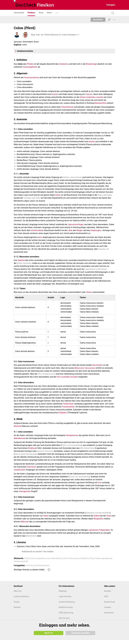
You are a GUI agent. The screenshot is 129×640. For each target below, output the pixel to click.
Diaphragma (96, 230)
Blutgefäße (98, 518)
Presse (17, 602)
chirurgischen (25, 491)
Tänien (89, 292)
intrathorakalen (37, 230)
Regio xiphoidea (105, 195)
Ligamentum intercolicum (96, 269)
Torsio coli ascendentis (79, 476)
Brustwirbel (97, 365)
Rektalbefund (19, 438)
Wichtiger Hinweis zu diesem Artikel (29, 569)
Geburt (97, 516)
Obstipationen (72, 435)
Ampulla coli (103, 249)
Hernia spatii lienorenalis (25, 454)
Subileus (32, 448)
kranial (55, 94)
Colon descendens (54, 558)
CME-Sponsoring (66, 612)
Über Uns (18, 591)
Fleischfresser (67, 107)
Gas (99, 482)
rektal (45, 516)
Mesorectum (31, 536)
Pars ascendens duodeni (67, 377)
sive (40, 237)
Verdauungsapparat (103, 558)
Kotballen (62, 412)
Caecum (89, 94)
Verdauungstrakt (21, 561)
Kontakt (107, 591)
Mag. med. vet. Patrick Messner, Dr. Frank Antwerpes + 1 (55, 35)
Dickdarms (63, 64)
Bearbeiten (98, 19)
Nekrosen (25, 521)
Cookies (107, 607)
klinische (17, 426)
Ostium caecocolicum (72, 177)
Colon (26, 558)
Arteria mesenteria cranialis (91, 97)
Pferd (91, 558)
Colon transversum (71, 558)
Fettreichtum (68, 404)
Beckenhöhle (100, 103)
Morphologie (91, 64)
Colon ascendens (37, 558)
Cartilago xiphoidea (31, 198)
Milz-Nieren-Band (87, 448)
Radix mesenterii (24, 263)
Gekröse (21, 260)
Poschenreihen (68, 407)
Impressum (109, 612)
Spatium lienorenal (45, 451)
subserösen (93, 530)
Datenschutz (109, 602)
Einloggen (111, 5)
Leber (69, 230)
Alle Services (64, 618)
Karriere (17, 607)
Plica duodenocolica (46, 374)
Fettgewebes (104, 530)
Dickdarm (84, 558)
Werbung (62, 591)
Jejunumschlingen (76, 224)
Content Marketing (67, 602)
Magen (80, 230)
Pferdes (30, 64)
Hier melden (48, 551)
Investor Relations (21, 596)
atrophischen (19, 470)
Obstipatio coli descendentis (97, 513)
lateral (58, 195)
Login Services (65, 596)
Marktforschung (66, 607)
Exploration (31, 467)
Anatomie (30, 565)
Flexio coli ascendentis (71, 445)
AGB (106, 596)
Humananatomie (31, 77)
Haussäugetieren (30, 67)
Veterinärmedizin (42, 565)
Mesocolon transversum (85, 368)
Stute (108, 516)
